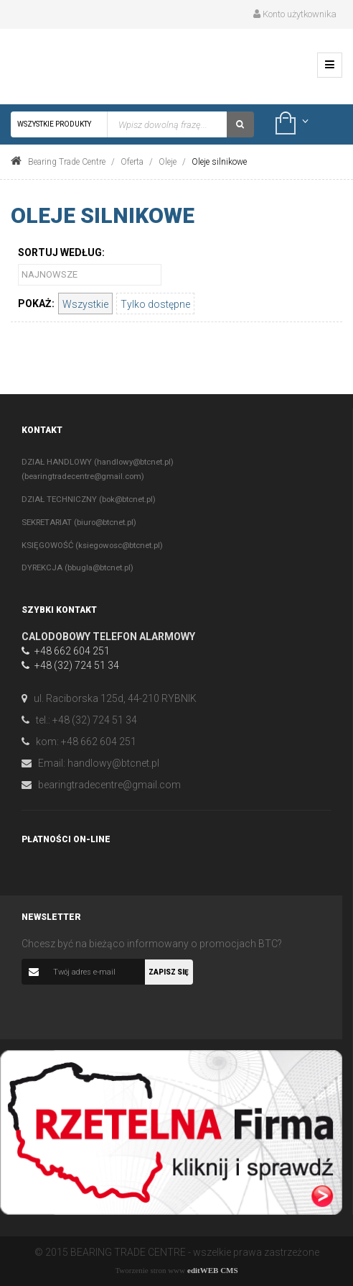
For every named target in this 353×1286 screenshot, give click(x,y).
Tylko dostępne (155, 304)
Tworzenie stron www (150, 1270)
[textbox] (167, 124)
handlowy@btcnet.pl (113, 763)
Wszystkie (85, 304)
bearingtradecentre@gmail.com (109, 784)
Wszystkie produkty (59, 124)
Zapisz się (169, 972)
